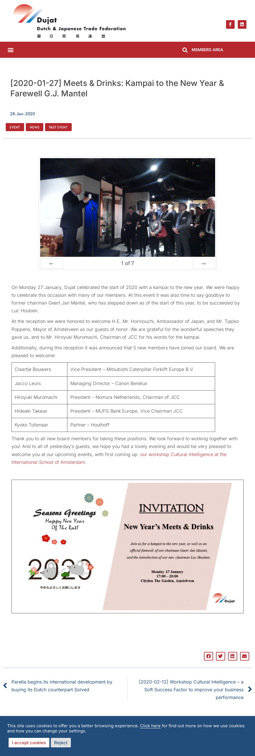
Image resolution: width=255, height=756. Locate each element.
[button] (10, 49)
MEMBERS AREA (207, 49)
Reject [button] (60, 742)
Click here (150, 725)
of (127, 263)
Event (15, 127)
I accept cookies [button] (29, 742)
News (34, 127)
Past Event (58, 127)
